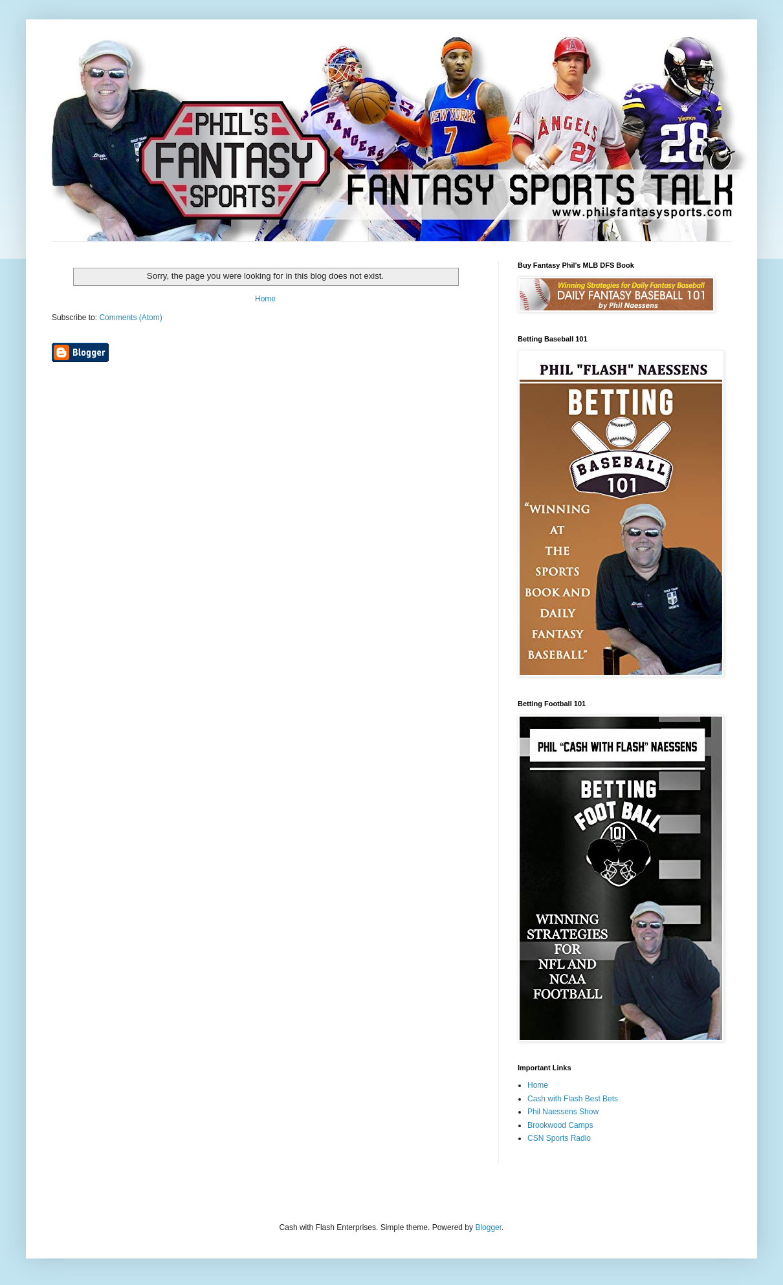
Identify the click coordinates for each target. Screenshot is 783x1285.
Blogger (488, 1227)
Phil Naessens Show (563, 1111)
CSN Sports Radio (559, 1138)
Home (265, 298)
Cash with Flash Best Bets (572, 1098)
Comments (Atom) (130, 317)
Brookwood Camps (560, 1125)
